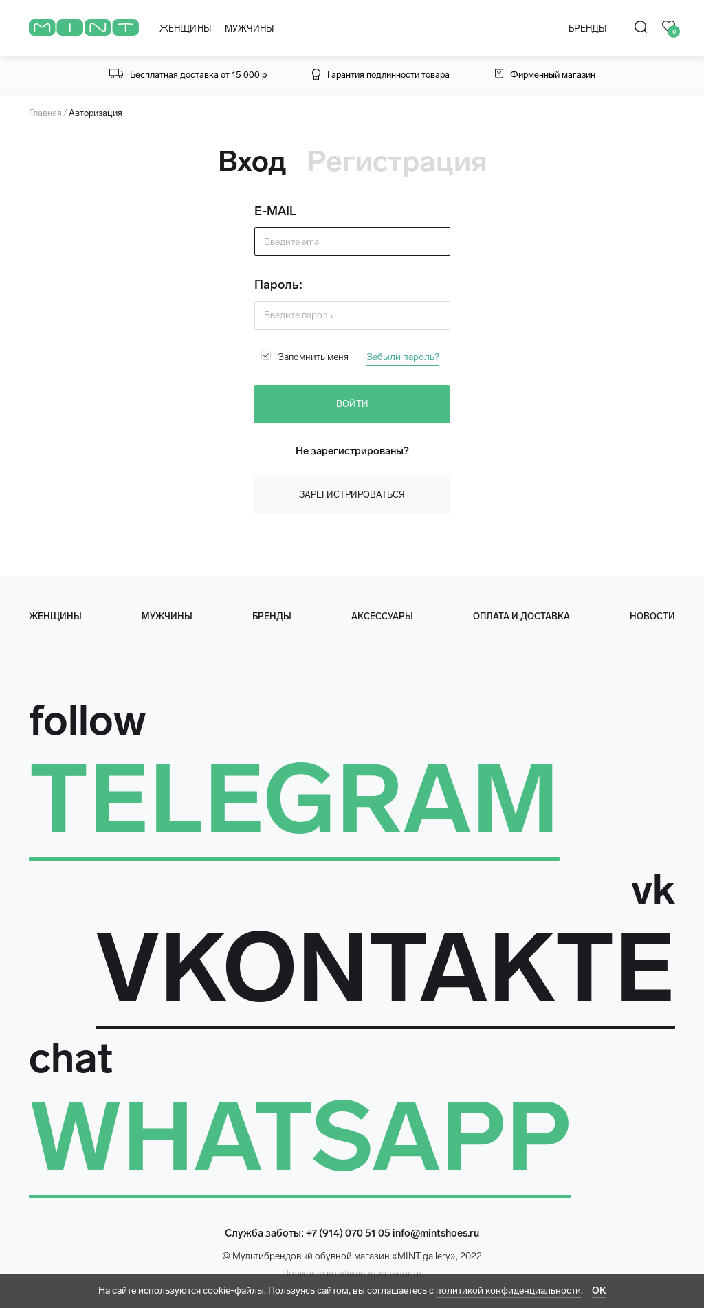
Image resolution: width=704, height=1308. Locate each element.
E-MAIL (275, 211)
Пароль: (278, 284)
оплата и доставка (521, 616)
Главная (45, 113)
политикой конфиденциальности (508, 1290)
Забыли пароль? (402, 357)
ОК (599, 1290)
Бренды (272, 616)
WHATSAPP (300, 1137)
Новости (652, 616)
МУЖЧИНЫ (249, 28)
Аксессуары (382, 616)
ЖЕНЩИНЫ (185, 28)
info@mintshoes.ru (436, 1233)
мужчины (167, 616)
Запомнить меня (313, 357)
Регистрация (397, 161)
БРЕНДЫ (587, 28)
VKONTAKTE (385, 968)
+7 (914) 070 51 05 (348, 1233)
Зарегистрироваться (352, 494)
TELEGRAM (294, 799)
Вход (252, 161)
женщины (55, 616)
